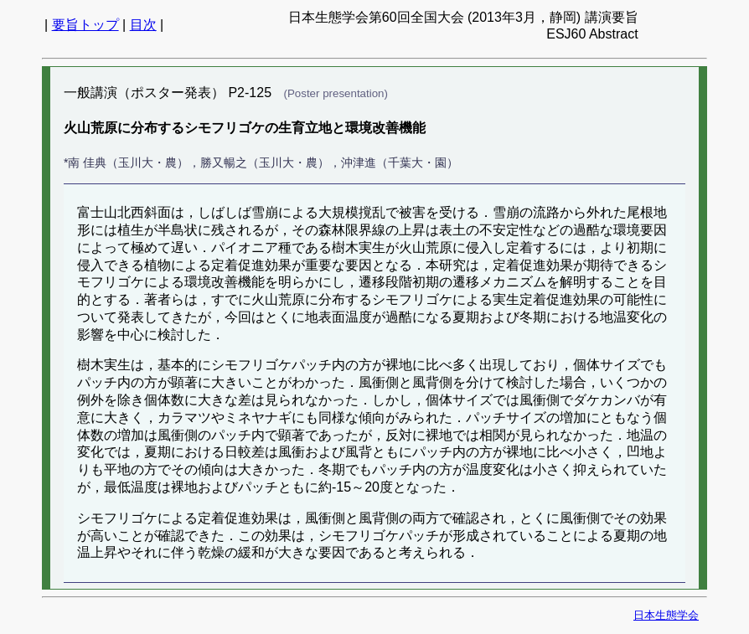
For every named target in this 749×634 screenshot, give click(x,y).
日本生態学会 (666, 615)
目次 (143, 25)
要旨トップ (85, 25)
